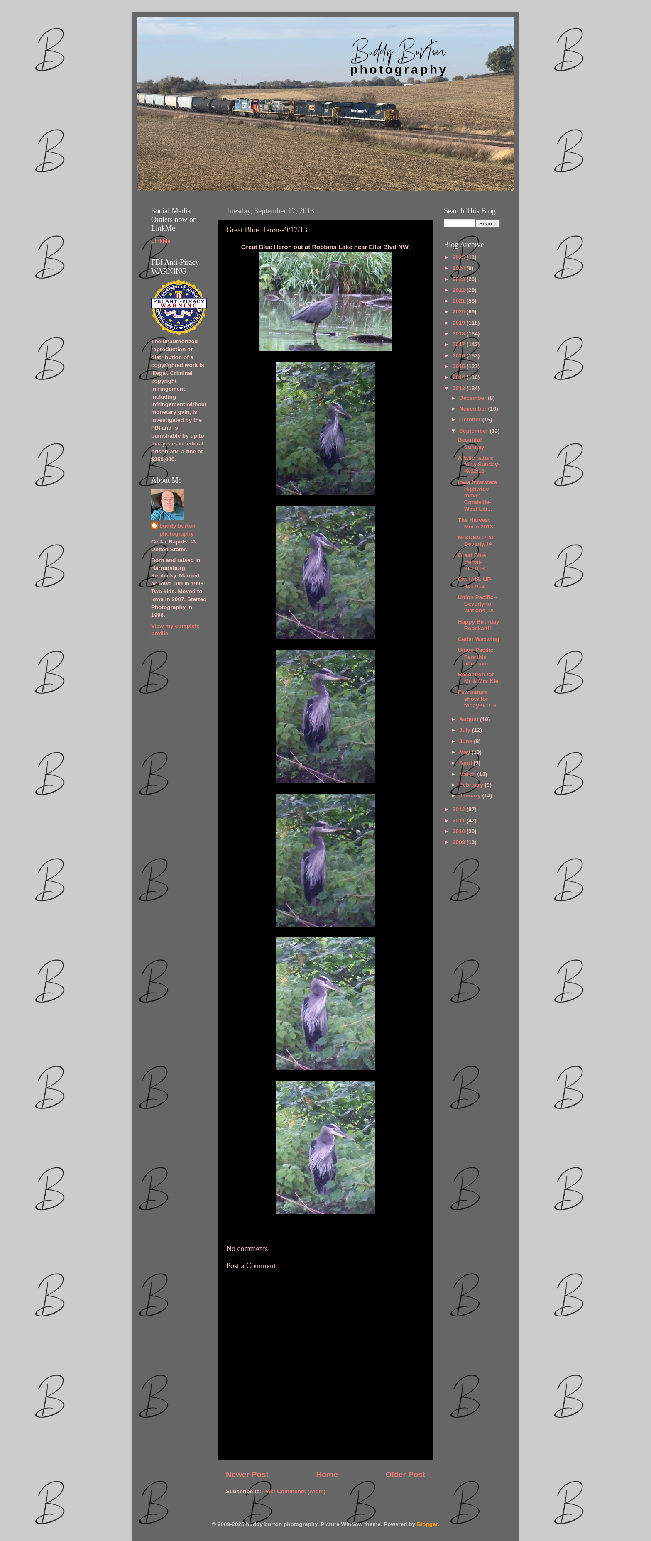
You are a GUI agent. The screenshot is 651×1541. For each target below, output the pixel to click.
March (468, 774)
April (466, 763)
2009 (460, 842)
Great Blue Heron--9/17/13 (472, 562)
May (465, 752)
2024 (460, 268)
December (473, 398)
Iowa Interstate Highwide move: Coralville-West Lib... (477, 495)
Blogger (427, 1524)
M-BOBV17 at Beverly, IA (476, 540)
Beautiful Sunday (471, 443)
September (474, 431)
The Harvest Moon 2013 (475, 523)
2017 (460, 344)
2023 (460, 279)
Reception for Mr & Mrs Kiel (479, 677)
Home (327, 1474)
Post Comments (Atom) (294, 1491)
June (466, 741)
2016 (460, 355)
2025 (460, 257)
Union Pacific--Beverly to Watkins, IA (477, 604)
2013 (460, 388)
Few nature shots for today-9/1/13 (477, 699)
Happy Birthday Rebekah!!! (478, 625)
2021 (460, 301)
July (465, 730)
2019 (460, 323)
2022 (460, 290)
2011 (460, 820)
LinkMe (161, 241)
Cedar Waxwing (478, 639)
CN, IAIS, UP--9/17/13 (475, 582)
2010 (460, 831)
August (469, 719)
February (472, 785)
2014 (460, 377)
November (473, 409)
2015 (460, 366)
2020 (460, 311)
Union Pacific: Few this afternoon (476, 656)
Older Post (405, 1474)
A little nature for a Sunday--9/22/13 (479, 464)
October (470, 419)
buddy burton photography (177, 530)
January (470, 796)
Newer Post (247, 1474)
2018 (460, 333)
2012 (460, 809)
